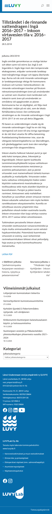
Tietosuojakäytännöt (40, 509)
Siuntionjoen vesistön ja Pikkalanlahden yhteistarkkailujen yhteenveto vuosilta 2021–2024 (25, 334)
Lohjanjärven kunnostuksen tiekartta (21, 293)
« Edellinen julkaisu (13, 268)
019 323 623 (7, 385)
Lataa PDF (7, 254)
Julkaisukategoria (11, 353)
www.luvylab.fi (9, 448)
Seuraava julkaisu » (40, 268)
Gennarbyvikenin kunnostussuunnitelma (23, 300)
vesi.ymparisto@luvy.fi (12, 382)
